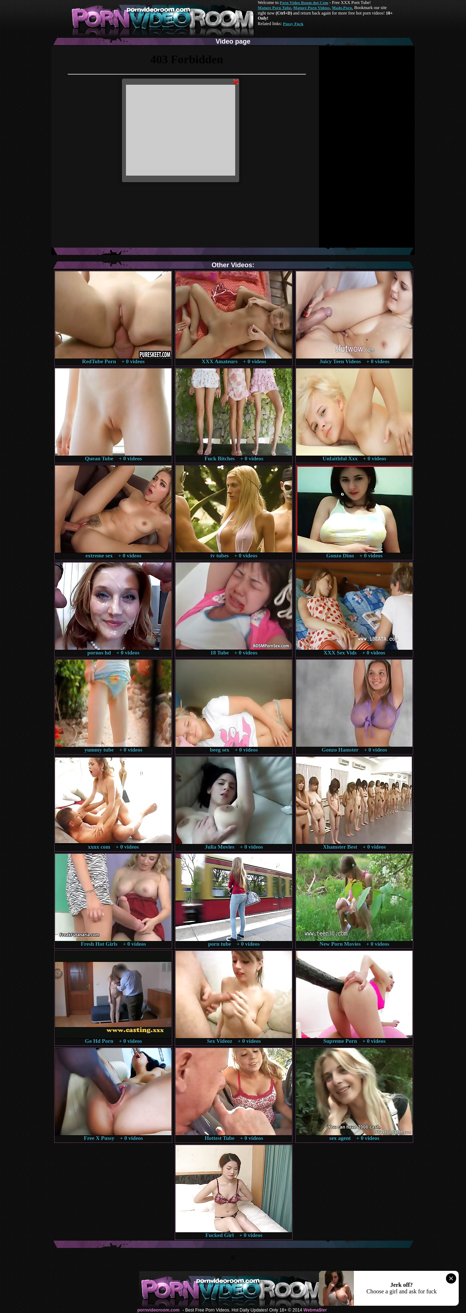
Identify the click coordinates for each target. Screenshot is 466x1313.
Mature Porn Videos (311, 7)
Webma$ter (315, 1310)
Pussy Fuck (293, 23)
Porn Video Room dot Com (304, 2)
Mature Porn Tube (274, 7)
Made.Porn (342, 7)
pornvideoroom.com (158, 1310)
